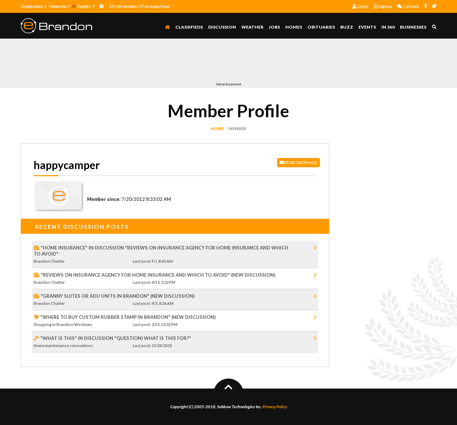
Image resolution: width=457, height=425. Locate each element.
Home (217, 128)
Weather (253, 27)
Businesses (413, 27)
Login (360, 6)
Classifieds (189, 27)
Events (367, 27)
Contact (408, 6)
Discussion (222, 27)
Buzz (347, 27)
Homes (294, 27)
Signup (382, 6)
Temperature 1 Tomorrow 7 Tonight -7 (62, 6)
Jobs (274, 27)
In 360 (388, 27)
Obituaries (321, 27)
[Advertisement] (151, 62)
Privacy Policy (274, 406)
